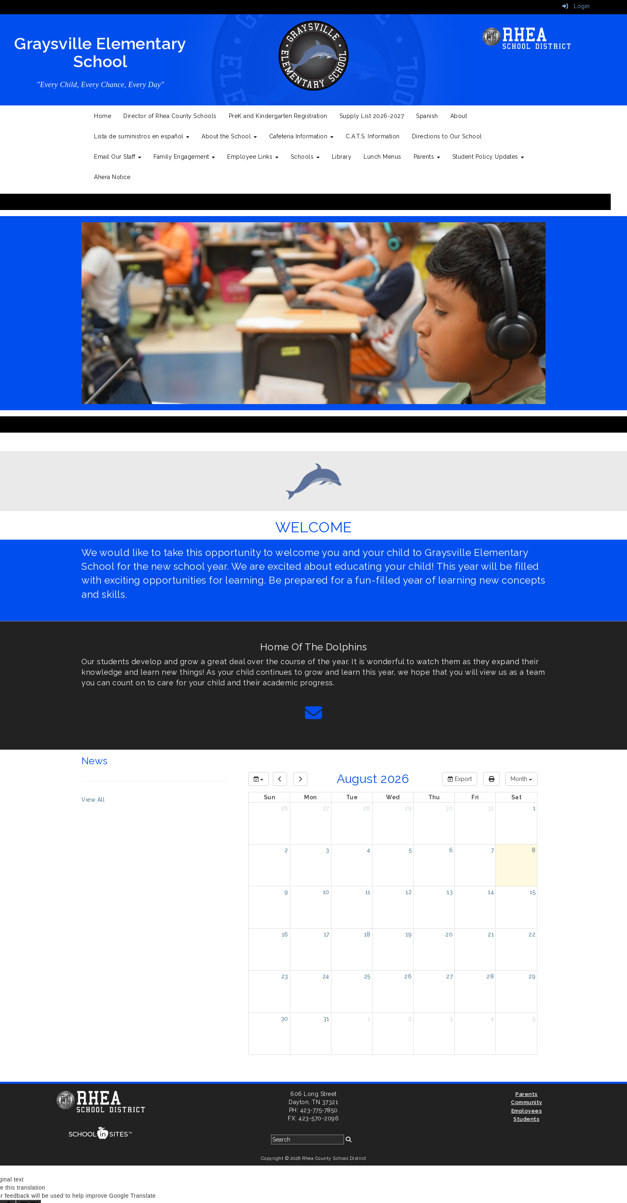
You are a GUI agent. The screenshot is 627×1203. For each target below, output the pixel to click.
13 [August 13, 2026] (450, 892)
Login (576, 6)
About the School (229, 136)
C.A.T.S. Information (373, 136)
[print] (491, 779)
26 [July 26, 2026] (284, 808)
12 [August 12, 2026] (409, 892)
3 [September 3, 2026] (451, 1018)
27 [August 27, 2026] (449, 976)
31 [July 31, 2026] (491, 808)
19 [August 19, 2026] (409, 934)
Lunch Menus (382, 156)
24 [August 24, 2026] (325, 976)
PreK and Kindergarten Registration (278, 116)
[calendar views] (521, 779)
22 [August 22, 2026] (531, 934)
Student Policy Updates (488, 156)
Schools (305, 156)
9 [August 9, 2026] (286, 892)
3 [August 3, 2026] (327, 850)
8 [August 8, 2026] (534, 850)
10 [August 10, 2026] (326, 892)
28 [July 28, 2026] (366, 808)
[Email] (314, 717)
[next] (300, 779)
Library (342, 156)
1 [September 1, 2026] (369, 1018)
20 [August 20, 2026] (449, 934)
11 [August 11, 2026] (367, 892)
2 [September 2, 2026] (410, 1018)
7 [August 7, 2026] (492, 850)
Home (102, 116)
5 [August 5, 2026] (410, 850)
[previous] (280, 779)
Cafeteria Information (301, 136)
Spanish (427, 116)
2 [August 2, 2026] (286, 850)
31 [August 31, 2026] (326, 1018)
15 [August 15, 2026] (532, 892)
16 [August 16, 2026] (285, 934)
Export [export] (459, 779)
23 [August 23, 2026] (284, 976)
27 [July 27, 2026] (326, 808)
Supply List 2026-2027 (372, 116)
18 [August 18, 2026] (367, 934)
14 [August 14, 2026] (491, 892)
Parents (427, 156)
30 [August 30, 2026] (284, 1018)
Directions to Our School (447, 136)
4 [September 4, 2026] (492, 1018)
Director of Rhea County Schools (170, 116)
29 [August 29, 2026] (531, 976)
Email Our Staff (117, 156)
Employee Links (252, 156)
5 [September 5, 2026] (534, 1018)
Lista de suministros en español (141, 136)
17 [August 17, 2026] (326, 934)
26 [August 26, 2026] (408, 976)
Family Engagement (184, 156)
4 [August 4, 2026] (368, 850)
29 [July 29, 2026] (408, 808)
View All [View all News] (93, 799)
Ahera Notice (112, 177)
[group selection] (258, 779)
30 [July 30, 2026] (449, 808)
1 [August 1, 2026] (534, 808)
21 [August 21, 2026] (491, 934)
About (458, 116)
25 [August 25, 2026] (367, 976)
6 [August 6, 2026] (451, 850)
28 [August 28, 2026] (490, 976)
